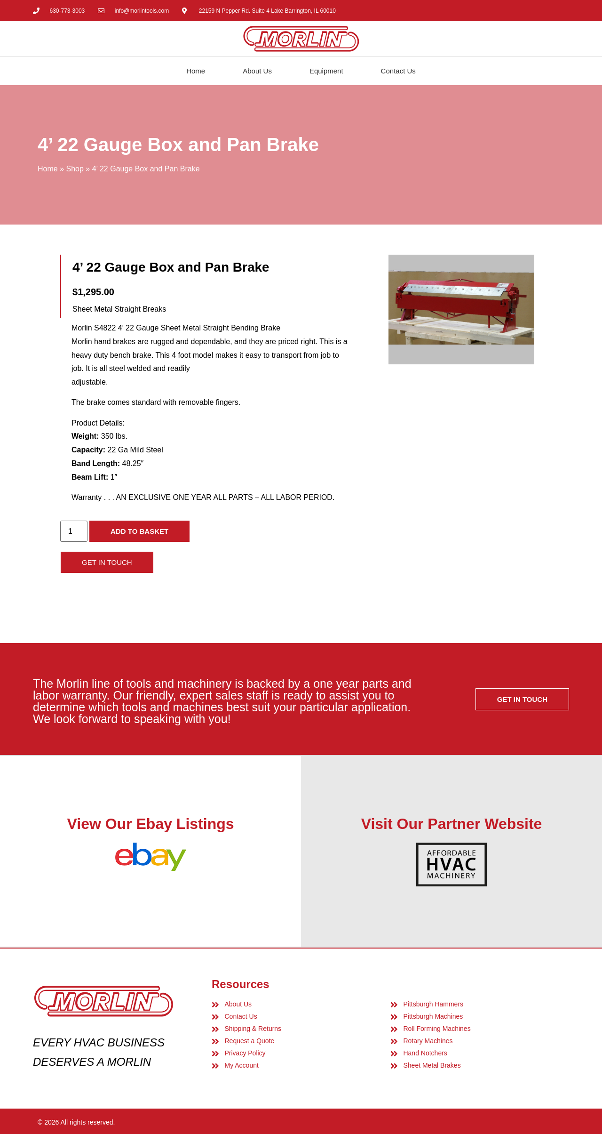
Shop (74, 169)
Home (195, 71)
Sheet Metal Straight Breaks (119, 309)
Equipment (326, 71)
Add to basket (139, 531)
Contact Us (398, 71)
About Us (257, 71)
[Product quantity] (73, 531)
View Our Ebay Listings (150, 823)
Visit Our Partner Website (451, 823)
